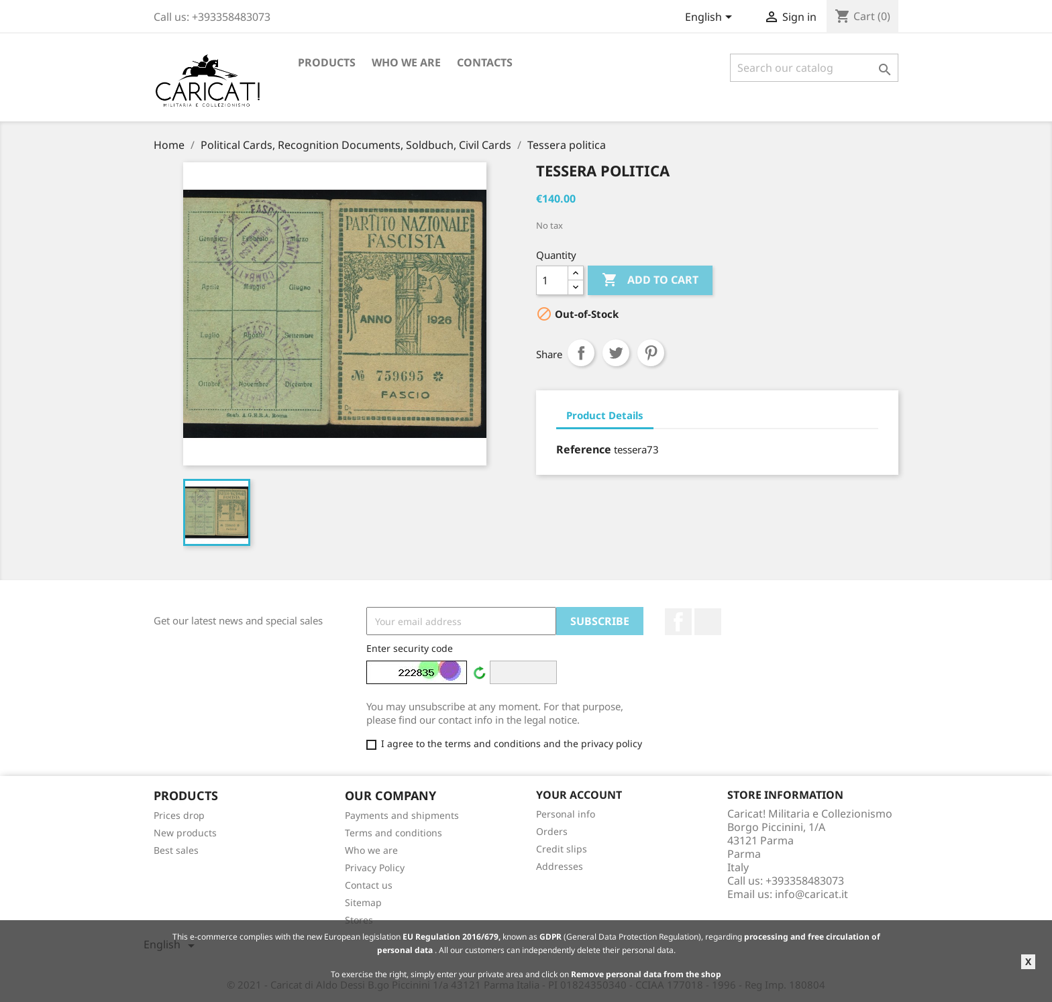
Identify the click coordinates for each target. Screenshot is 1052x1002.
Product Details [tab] (604, 415)
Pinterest (650, 352)
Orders (552, 831)
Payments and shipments (402, 815)
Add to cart (650, 280)
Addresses (559, 866)
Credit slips (561, 848)
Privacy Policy (375, 867)
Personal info (565, 814)
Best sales (176, 850)
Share (581, 352)
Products (327, 62)
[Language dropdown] (711, 18)
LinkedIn (707, 621)
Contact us (368, 885)
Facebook (678, 621)
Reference (583, 449)
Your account (579, 794)
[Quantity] (552, 280)
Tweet (615, 352)
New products (185, 832)
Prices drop (179, 815)
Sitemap (363, 902)
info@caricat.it (811, 894)
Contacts (485, 62)
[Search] (814, 68)
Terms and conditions (393, 832)
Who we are (406, 62)
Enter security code (409, 648)
